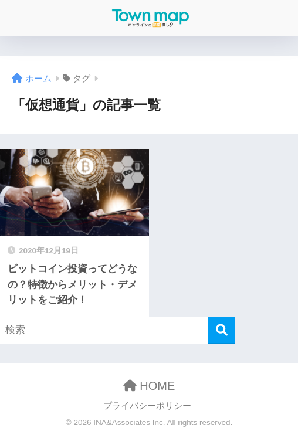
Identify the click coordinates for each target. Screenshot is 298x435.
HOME (149, 385)
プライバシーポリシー (147, 405)
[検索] (221, 330)
